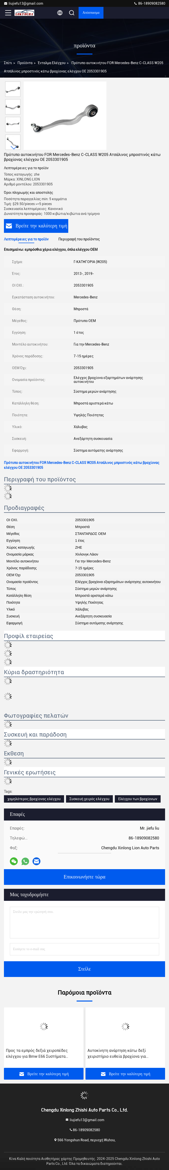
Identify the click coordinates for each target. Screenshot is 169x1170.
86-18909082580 (149, 3)
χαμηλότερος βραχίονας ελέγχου (34, 799)
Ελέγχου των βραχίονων (137, 799)
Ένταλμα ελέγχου (52, 63)
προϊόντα (25, 63)
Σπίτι (8, 63)
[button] (14, 147)
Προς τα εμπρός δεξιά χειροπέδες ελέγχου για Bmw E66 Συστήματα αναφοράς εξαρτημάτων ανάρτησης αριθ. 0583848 (43, 1053)
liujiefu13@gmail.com (23, 3)
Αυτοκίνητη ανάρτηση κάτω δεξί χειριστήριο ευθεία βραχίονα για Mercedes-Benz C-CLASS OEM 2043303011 (116, 1053)
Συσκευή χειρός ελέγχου (89, 799)
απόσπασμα (91, 12)
